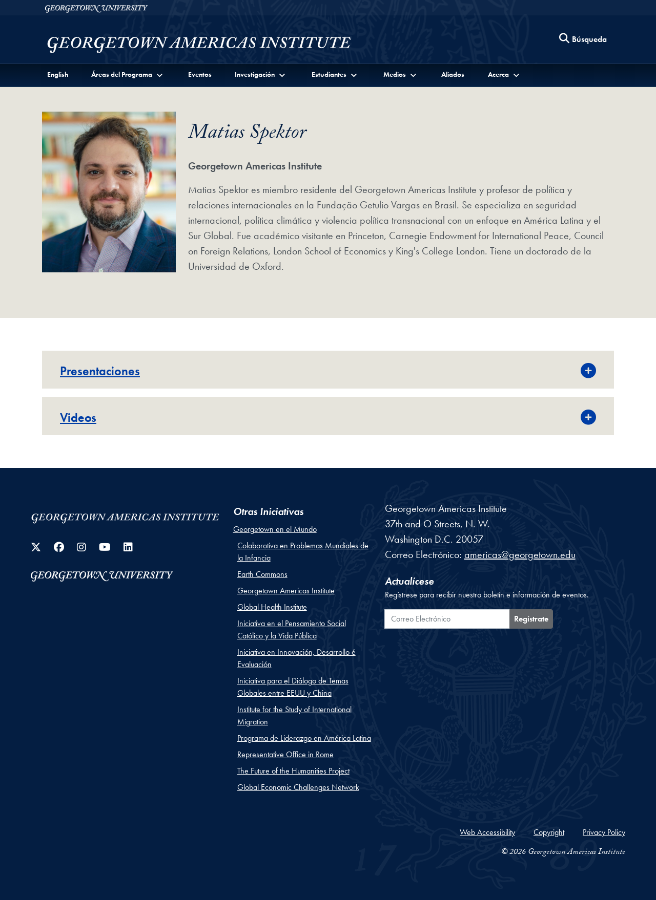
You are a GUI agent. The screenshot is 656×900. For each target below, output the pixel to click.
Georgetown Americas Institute (286, 590)
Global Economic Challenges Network (298, 787)
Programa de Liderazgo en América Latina (304, 738)
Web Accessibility (487, 832)
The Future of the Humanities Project (293, 770)
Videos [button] (78, 417)
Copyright (549, 832)
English (57, 74)
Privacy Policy (604, 832)
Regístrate (531, 618)
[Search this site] (583, 39)
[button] (128, 74)
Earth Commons (262, 574)
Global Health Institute (272, 607)
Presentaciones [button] (100, 371)
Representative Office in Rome (285, 754)
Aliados (452, 74)
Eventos (200, 74)
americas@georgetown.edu (520, 554)
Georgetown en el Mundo (275, 529)
